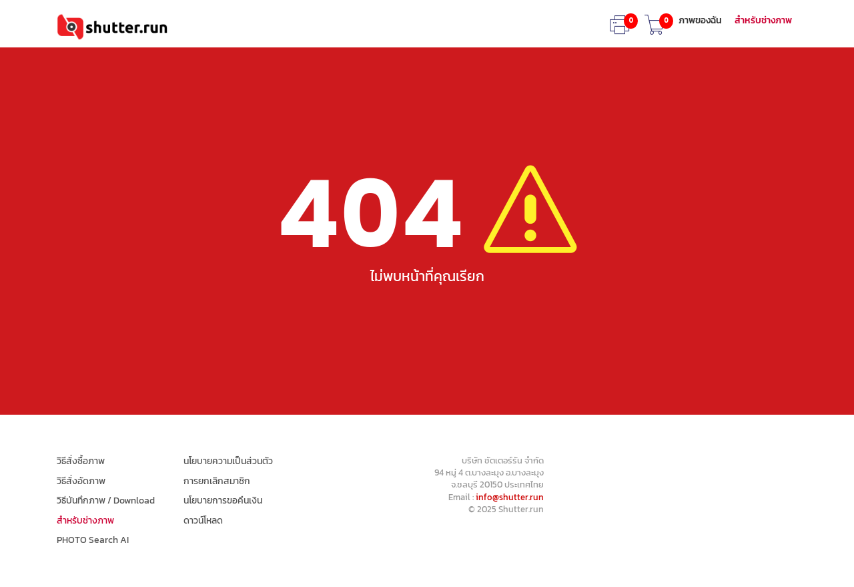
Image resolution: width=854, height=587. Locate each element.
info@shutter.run (510, 497)
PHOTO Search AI (93, 540)
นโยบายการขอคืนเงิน (222, 501)
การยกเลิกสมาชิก (216, 481)
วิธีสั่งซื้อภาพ (81, 461)
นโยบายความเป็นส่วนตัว (228, 461)
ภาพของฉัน (700, 20)
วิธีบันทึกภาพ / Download (106, 501)
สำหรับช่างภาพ (763, 20)
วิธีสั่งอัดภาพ (81, 481)
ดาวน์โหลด (203, 521)
